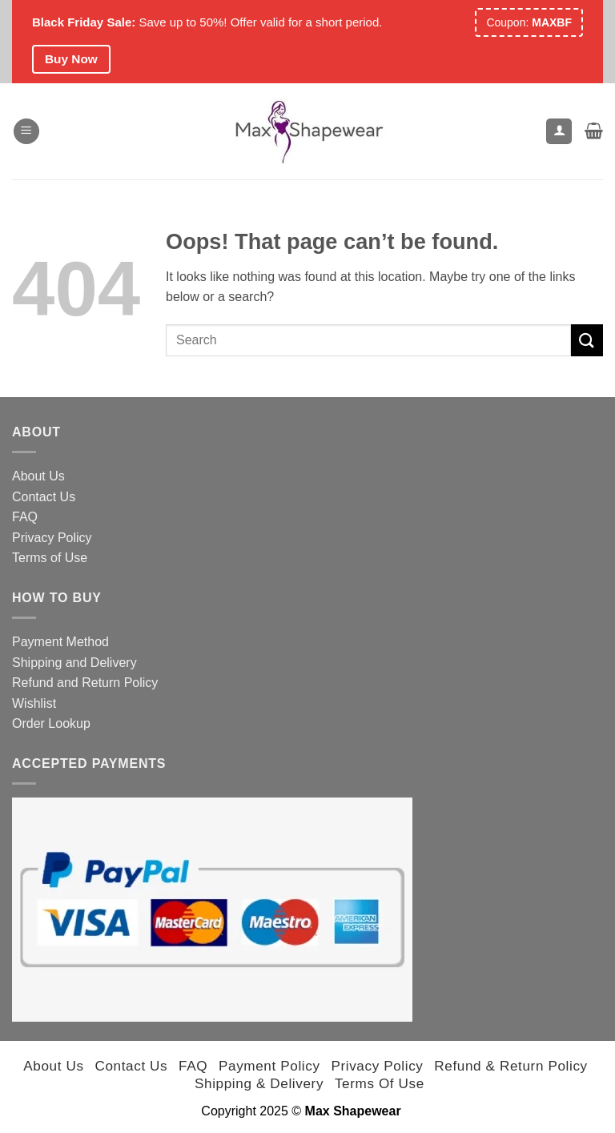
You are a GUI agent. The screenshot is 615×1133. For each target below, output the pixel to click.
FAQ (25, 517)
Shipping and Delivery (74, 662)
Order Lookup (51, 723)
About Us (38, 476)
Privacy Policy (52, 537)
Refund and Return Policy (85, 682)
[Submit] (587, 340)
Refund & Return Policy (510, 1066)
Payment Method (60, 642)
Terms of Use (49, 557)
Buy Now (71, 59)
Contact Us (43, 497)
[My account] (559, 132)
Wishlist (34, 703)
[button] (26, 132)
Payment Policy (269, 1066)
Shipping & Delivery (259, 1083)
